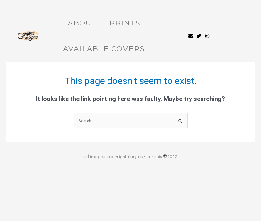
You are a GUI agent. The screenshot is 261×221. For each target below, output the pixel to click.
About (82, 23)
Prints (124, 23)
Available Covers (104, 49)
